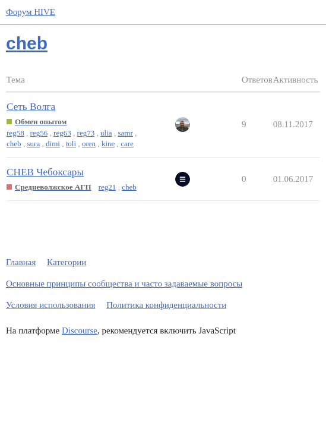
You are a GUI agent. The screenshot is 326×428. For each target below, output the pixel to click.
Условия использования (50, 305)
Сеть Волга (31, 106)
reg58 (15, 132)
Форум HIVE (30, 12)
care (127, 143)
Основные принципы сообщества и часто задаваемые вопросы (124, 283)
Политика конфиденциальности (166, 305)
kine (108, 143)
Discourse (79, 330)
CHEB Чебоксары (45, 172)
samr (125, 132)
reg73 (86, 132)
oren (89, 143)
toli (71, 143)
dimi (53, 143)
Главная (21, 262)
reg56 (39, 132)
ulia (106, 132)
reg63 (62, 132)
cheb (14, 143)
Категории (66, 262)
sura (33, 143)
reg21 (107, 186)
